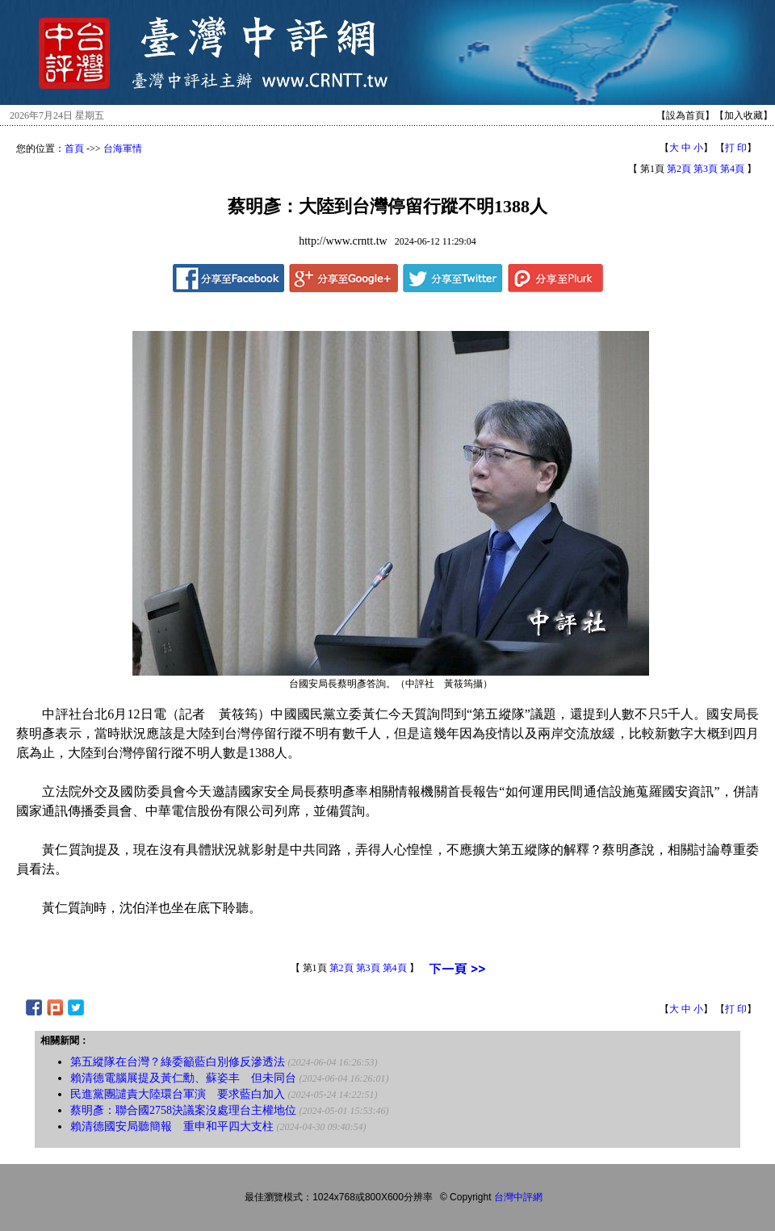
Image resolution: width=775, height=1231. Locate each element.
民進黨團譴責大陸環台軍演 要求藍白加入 (177, 1094)
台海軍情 (122, 148)
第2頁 (679, 168)
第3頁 (705, 168)
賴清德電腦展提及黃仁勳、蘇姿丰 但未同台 (183, 1078)
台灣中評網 (518, 1197)
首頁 (74, 148)
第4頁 (732, 168)
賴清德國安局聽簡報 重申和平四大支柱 (172, 1126)
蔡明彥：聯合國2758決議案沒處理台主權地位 (183, 1110)
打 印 (736, 147)
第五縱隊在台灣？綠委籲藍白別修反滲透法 (177, 1062)
